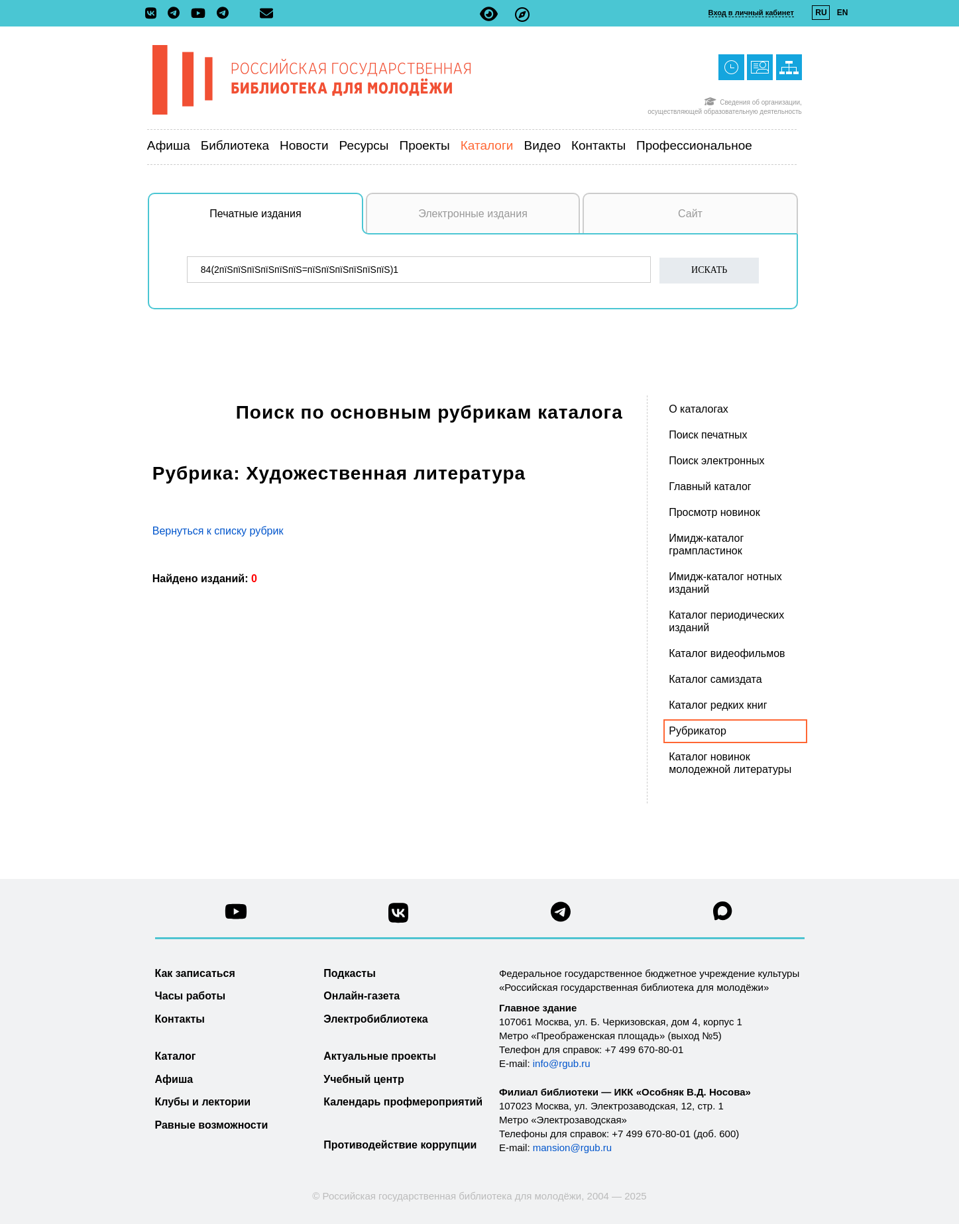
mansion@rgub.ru (572, 1147)
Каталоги (487, 145)
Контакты (598, 145)
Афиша (168, 145)
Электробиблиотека (375, 1019)
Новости (304, 145)
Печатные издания (286, 220)
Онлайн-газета (361, 995)
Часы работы (190, 995)
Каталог (175, 1056)
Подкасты (349, 973)
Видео (542, 145)
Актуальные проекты (379, 1056)
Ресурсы (364, 145)
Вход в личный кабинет (751, 13)
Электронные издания (473, 213)
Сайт (690, 213)
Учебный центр (363, 1079)
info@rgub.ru (562, 1063)
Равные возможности (211, 1125)
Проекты (425, 145)
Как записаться (195, 973)
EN (842, 12)
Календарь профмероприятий (402, 1101)
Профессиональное (694, 145)
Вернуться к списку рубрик (218, 530)
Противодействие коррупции (400, 1144)
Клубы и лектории (203, 1101)
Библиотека (235, 145)
